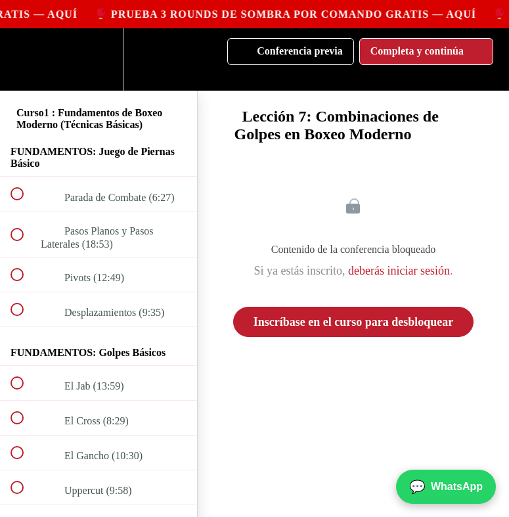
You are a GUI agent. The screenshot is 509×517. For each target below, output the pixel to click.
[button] (24, 59)
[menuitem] (98, 59)
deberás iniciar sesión (399, 270)
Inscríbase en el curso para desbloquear (354, 321)
